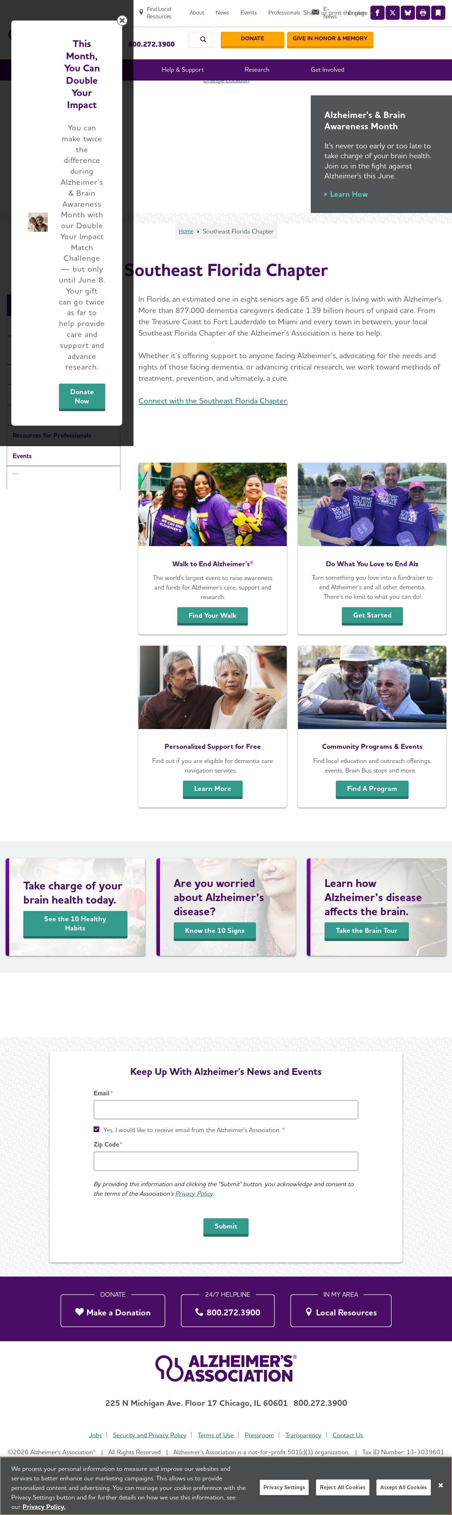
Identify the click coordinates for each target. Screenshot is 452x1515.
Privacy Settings (284, 1487)
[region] (226, 1486)
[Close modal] (393, 667)
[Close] (440, 1485)
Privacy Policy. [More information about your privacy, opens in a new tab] (44, 1506)
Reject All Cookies (342, 1487)
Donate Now (304, 823)
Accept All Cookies (403, 1487)
